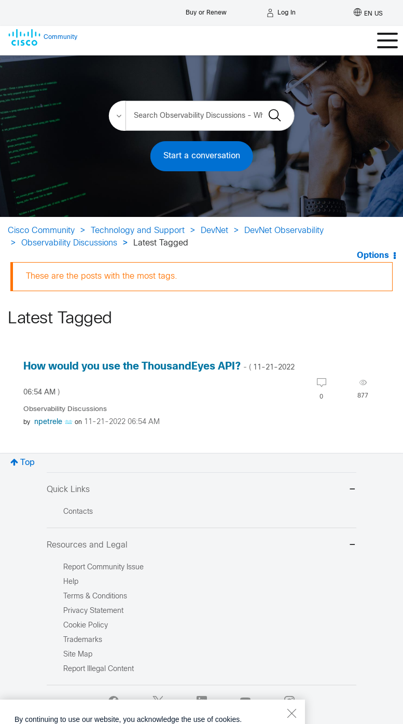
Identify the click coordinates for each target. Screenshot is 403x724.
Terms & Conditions (95, 596)
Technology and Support (138, 231)
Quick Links (201, 490)
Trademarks (82, 640)
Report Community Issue (103, 567)
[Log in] (281, 13)
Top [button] (27, 463)
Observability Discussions (69, 243)
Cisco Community (41, 231)
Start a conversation (201, 156)
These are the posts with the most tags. (101, 276)
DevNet (214, 231)
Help (70, 582)
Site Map (77, 654)
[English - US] (368, 13)
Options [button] (373, 255)
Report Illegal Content (98, 669)
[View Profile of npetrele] (48, 422)
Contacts (78, 512)
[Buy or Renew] (206, 10)
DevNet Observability (284, 231)
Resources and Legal (201, 546)
